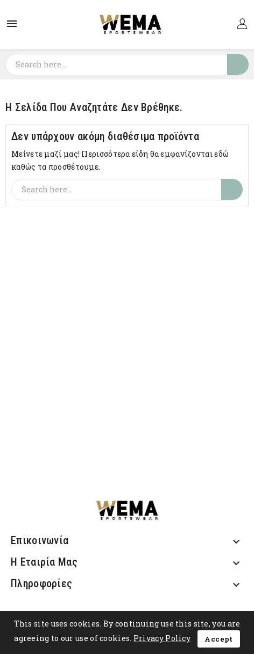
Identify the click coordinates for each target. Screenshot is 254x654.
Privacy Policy (161, 638)
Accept (218, 639)
